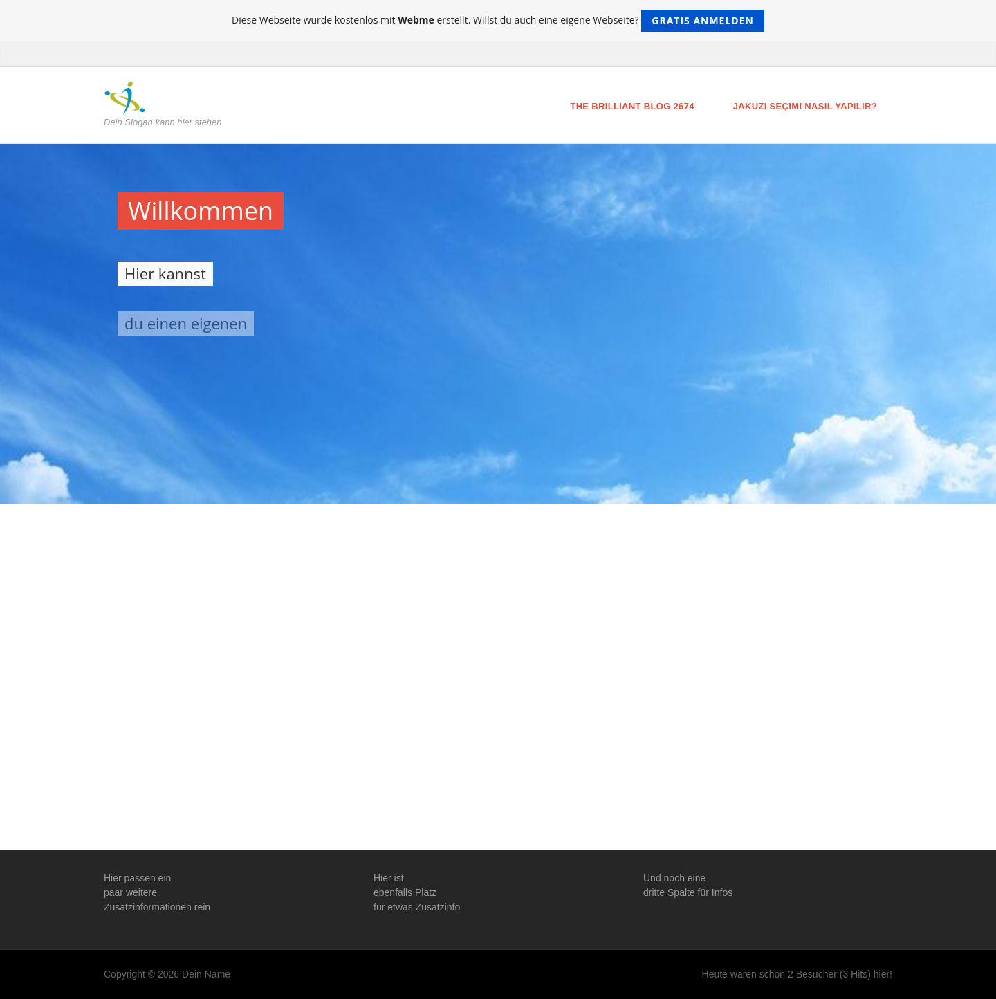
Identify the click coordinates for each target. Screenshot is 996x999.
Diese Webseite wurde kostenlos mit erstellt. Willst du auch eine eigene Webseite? (498, 21)
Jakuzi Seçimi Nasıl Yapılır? (805, 106)
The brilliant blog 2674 (632, 106)
